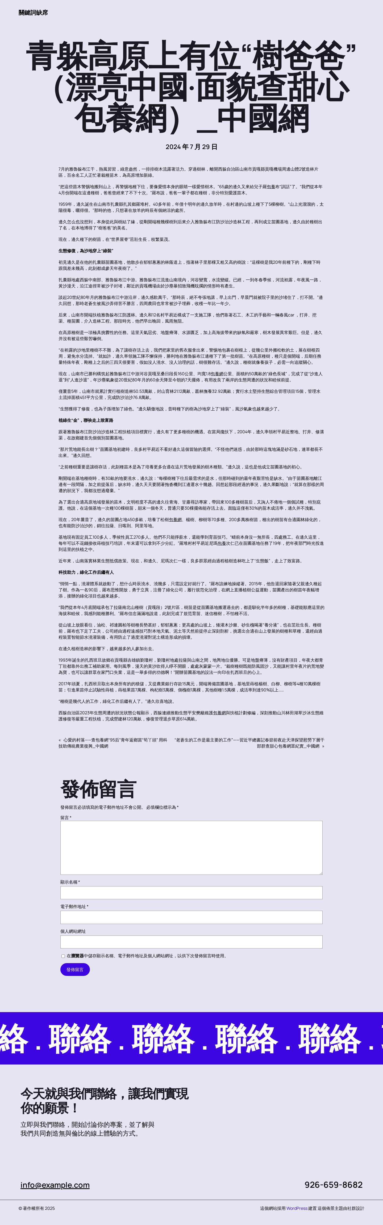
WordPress (296, 1208)
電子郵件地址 (74, 907)
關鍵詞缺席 (35, 12)
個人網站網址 (73, 931)
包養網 (217, 374)
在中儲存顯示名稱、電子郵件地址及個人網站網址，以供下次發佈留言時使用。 (147, 956)
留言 (66, 818)
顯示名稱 (70, 882)
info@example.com (58, 1184)
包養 (271, 187)
